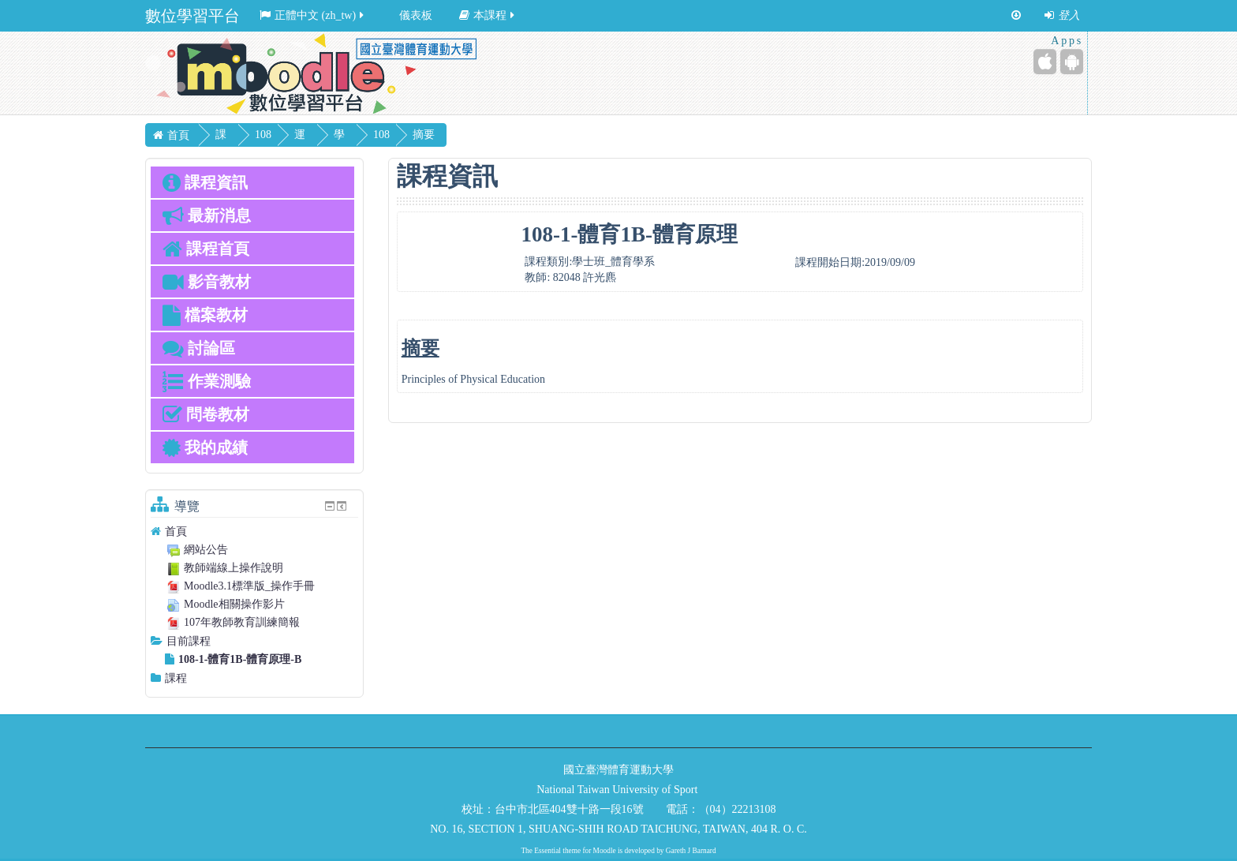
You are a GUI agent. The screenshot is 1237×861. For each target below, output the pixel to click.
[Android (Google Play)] (1071, 61)
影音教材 (207, 281)
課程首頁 (206, 248)
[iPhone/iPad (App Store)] (1044, 61)
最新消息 (207, 215)
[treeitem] (254, 531)
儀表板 (415, 15)
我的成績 (205, 447)
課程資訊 (205, 182)
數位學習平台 (192, 15)
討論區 (199, 348)
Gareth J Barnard (691, 851)
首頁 (176, 531)
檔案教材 (205, 315)
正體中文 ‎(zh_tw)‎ (313, 15)
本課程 (488, 15)
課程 (176, 678)
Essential (547, 851)
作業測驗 (207, 381)
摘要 (459, 134)
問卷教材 (206, 414)
